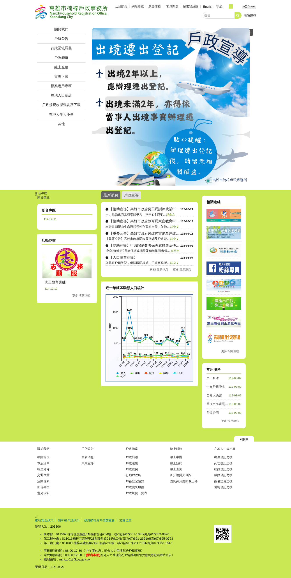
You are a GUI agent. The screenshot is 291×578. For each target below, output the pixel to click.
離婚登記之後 (223, 475)
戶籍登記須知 (135, 481)
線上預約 (176, 463)
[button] (238, 15)
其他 (61, 124)
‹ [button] (91, 106)
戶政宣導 (87, 463)
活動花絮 (43, 481)
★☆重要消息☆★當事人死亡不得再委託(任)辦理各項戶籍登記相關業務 (218, 180)
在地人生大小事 (61, 114)
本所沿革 (43, 463)
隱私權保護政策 (68, 520)
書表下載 (61, 76)
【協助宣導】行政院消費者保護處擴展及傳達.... (144, 245)
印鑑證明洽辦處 (244, 180)
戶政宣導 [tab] (131, 195)
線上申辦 (176, 457)
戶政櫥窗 (61, 58)
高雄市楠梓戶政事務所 (72, 11)
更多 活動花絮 (81, 295)
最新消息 (87, 457)
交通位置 (43, 475)
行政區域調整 (61, 48)
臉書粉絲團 (190, 6)
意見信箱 (155, 6)
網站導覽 (138, 6)
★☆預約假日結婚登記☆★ (229, 180)
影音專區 (43, 487)
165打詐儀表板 (223, 180)
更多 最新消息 (182, 269)
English (208, 6)
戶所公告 (61, 39)
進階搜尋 (250, 15)
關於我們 (61, 29)
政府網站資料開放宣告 (99, 520)
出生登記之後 (223, 457)
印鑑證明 (212, 412)
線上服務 (61, 67)
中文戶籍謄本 (215, 386)
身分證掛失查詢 (180, 475)
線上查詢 (176, 469)
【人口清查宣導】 (123, 257)
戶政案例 (132, 469)
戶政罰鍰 (132, 457)
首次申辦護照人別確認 (221, 404)
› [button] (250, 106)
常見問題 (172, 6)
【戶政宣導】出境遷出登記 (208, 180)
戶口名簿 (212, 378)
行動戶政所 (133, 475)
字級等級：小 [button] (226, 6)
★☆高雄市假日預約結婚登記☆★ (239, 180)
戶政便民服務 (135, 487)
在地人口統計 (61, 95)
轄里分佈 (43, 469)
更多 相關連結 (230, 351)
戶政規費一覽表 (136, 493)
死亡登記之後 (223, 463)
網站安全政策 (44, 520)
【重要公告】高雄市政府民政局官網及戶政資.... (144, 233)
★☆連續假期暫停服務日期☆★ (213, 180)
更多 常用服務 (230, 420)
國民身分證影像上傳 (184, 481)
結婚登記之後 (223, 469)
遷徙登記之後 (223, 487)
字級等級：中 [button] (231, 6)
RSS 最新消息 (159, 269)
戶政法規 (132, 463)
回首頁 (122, 6)
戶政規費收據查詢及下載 (61, 105)
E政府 (218, 520)
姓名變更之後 (223, 481)
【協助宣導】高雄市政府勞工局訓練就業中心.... (144, 209)
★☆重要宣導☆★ (234, 180)
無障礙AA (240, 520)
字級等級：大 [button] (236, 6)
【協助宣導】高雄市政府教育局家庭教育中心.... (144, 221)
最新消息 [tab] (110, 195)
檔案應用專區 (61, 86)
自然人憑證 (214, 395)
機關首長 (43, 457)
